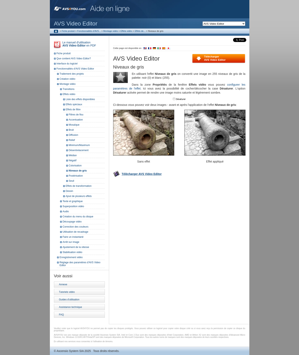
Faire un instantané (73, 237)
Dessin (69, 191)
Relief (72, 140)
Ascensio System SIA (70, 351)
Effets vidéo (126, 31)
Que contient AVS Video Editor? (74, 58)
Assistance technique (70, 307)
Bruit (71, 129)
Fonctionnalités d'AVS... (89, 31)
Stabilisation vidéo (72, 252)
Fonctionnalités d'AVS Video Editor (75, 68)
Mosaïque (74, 124)
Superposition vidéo (73, 206)
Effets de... (140, 31)
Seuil (71, 180)
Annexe (63, 284)
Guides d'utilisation (69, 299)
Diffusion (73, 135)
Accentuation (76, 119)
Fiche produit (68, 31)
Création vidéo (67, 78)
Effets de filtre (73, 109)
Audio (66, 211)
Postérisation (76, 175)
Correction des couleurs (76, 226)
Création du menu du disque (78, 216)
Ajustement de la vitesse (76, 247)
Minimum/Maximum (79, 145)
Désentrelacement (79, 150)
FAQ (61, 314)
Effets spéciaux (74, 104)
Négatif (73, 160)
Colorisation (75, 165)
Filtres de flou (76, 114)
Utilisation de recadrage (75, 231)
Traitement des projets (72, 73)
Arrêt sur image (71, 242)
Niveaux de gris (78, 170)
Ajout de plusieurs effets (79, 196)
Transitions (68, 89)
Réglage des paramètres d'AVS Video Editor (80, 264)
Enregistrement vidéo (71, 257)
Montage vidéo (110, 31)
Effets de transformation (79, 186)
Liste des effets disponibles (80, 99)
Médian (73, 155)
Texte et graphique (73, 201)
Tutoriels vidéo (67, 292)
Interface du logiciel (67, 63)
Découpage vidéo (72, 221)
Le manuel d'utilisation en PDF (79, 44)
